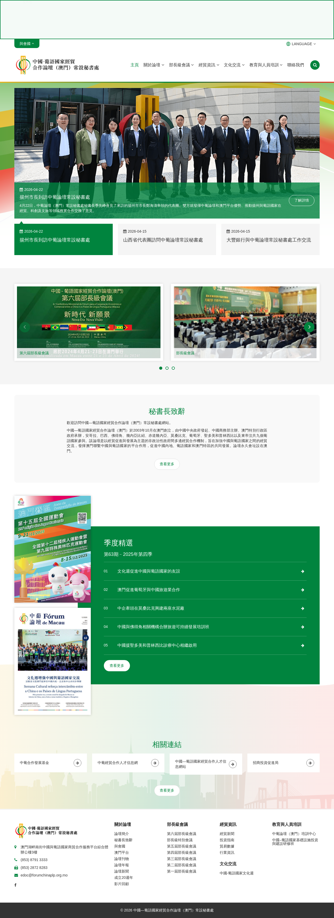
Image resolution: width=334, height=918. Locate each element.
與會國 (119, 846)
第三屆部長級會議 (181, 859)
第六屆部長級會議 (34, 353)
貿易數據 (227, 846)
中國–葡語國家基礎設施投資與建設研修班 (295, 842)
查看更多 (167, 464)
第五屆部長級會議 (181, 846)
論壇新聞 (121, 871)
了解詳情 (301, 200)
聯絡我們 (295, 65)
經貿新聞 (227, 834)
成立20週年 (123, 877)
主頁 (134, 65)
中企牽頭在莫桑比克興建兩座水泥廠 (150, 608)
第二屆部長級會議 (181, 865)
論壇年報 (121, 865)
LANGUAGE (301, 44)
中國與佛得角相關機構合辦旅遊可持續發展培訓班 (163, 627)
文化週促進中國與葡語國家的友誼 (148, 571)
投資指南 (227, 840)
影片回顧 (121, 884)
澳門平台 (121, 852)
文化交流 (234, 65)
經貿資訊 (209, 65)
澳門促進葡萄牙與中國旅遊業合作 (148, 589)
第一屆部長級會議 (181, 871)
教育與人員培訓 (265, 65)
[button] (25, 327)
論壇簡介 (121, 834)
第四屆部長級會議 (181, 852)
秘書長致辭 (123, 840)
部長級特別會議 (180, 840)
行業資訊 (227, 852)
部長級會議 (181, 65)
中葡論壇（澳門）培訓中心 (294, 834)
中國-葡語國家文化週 (237, 873)
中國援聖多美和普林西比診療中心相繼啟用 (157, 645)
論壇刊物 (121, 859)
